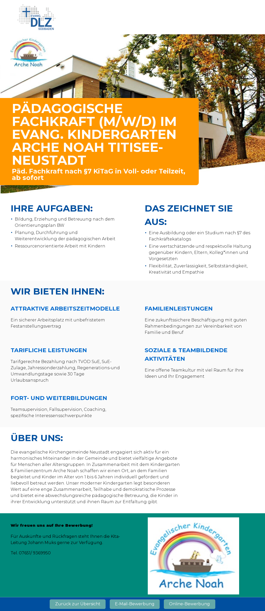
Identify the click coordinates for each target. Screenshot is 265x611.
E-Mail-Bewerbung (134, 603)
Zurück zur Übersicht (77, 603)
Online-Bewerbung (189, 603)
